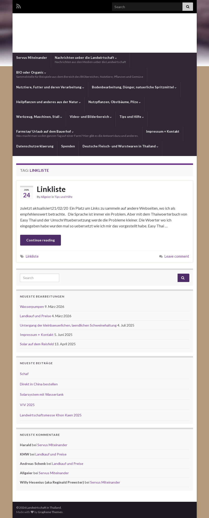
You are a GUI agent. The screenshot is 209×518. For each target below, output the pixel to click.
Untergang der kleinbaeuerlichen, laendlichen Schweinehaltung (68, 325)
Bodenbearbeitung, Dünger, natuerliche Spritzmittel (134, 87)
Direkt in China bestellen (39, 384)
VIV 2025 (27, 405)
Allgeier (46, 197)
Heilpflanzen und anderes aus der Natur (48, 102)
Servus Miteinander (31, 58)
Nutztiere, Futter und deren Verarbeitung (50, 87)
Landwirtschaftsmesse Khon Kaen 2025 (51, 415)
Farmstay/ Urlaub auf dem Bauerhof (77, 133)
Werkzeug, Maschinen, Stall (39, 117)
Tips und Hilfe (131, 117)
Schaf (24, 374)
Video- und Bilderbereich (91, 117)
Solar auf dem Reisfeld (37, 344)
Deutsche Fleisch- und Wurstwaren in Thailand (120, 146)
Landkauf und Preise (36, 316)
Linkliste (51, 189)
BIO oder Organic (79, 74)
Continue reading (40, 240)
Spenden (68, 146)
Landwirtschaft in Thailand (104, 33)
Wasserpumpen (32, 306)
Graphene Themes (50, 512)
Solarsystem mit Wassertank (42, 394)
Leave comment (177, 256)
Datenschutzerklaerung (35, 146)
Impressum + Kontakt (162, 131)
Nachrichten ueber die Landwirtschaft (90, 60)
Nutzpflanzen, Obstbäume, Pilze (114, 102)
